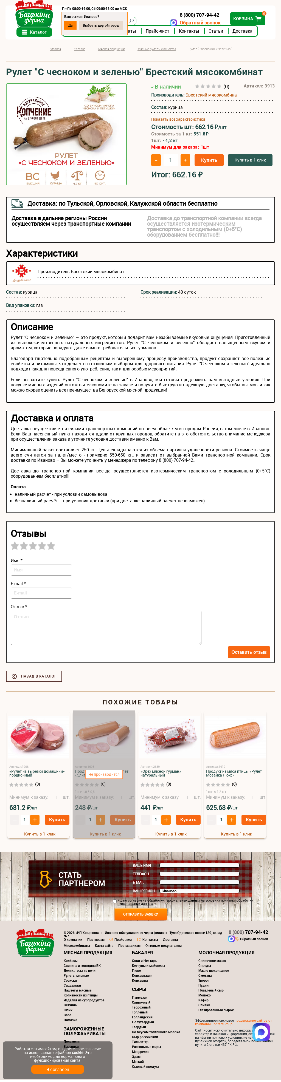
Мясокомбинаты (77, 947)
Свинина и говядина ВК (82, 967)
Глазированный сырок (216, 1011)
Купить (209, 161)
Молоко (204, 997)
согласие (135, 902)
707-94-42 (248, 933)
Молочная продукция (226, 954)
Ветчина (70, 1006)
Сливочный (141, 1004)
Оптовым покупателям (163, 947)
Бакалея (142, 954)
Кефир (203, 1001)
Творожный (141, 1009)
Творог (203, 982)
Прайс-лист (158, 32)
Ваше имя (142, 867)
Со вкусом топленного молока (156, 1033)
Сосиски (70, 982)
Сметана (205, 977)
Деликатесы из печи (79, 972)
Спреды (204, 967)
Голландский (142, 1018)
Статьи (216, 32)
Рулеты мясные (76, 977)
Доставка (243, 32)
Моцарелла (140, 1053)
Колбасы (71, 962)
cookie (77, 1052)
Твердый (139, 1028)
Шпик (68, 1011)
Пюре (136, 972)
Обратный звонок (199, 22)
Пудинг (204, 987)
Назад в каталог (39, 677)
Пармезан (139, 999)
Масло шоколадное (213, 972)
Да (71, 25)
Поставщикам (129, 947)
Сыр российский (145, 1038)
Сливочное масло (212, 962)
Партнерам (96, 941)
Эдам (136, 1058)
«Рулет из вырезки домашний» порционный (37, 774)
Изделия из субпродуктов (84, 1001)
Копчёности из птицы (81, 997)
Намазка (70, 1021)
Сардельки (72, 987)
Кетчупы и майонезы (148, 967)
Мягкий (138, 1063)
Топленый (140, 1014)
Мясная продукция (88, 954)
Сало (67, 1016)
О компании (73, 941)
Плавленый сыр (211, 992)
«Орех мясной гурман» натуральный (160, 774)
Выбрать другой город (101, 25)
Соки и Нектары (145, 962)
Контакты (189, 32)
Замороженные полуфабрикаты (85, 1032)
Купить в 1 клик (250, 161)
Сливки (204, 1006)
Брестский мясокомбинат (212, 96)
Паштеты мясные (77, 992)
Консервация (142, 977)
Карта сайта (104, 947)
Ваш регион (144, 892)
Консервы (140, 982)
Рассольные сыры (146, 1048)
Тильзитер (140, 1043)
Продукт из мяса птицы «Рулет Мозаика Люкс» (234, 774)
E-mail (138, 884)
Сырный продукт (145, 1068)
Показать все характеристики (178, 121)
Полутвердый (143, 1023)
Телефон (141, 875)
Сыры (139, 991)
